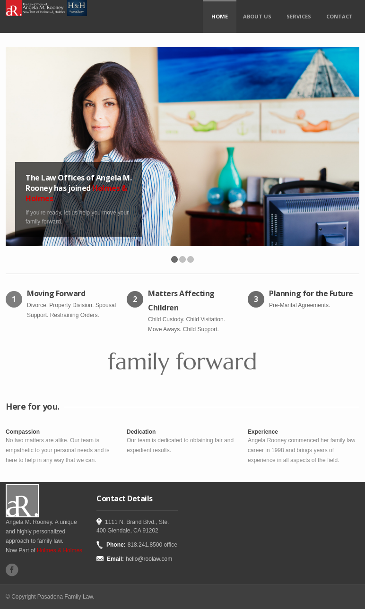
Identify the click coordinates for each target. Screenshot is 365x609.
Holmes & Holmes (59, 550)
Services (299, 16)
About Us (257, 16)
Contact (339, 16)
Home (219, 16)
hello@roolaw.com (149, 559)
